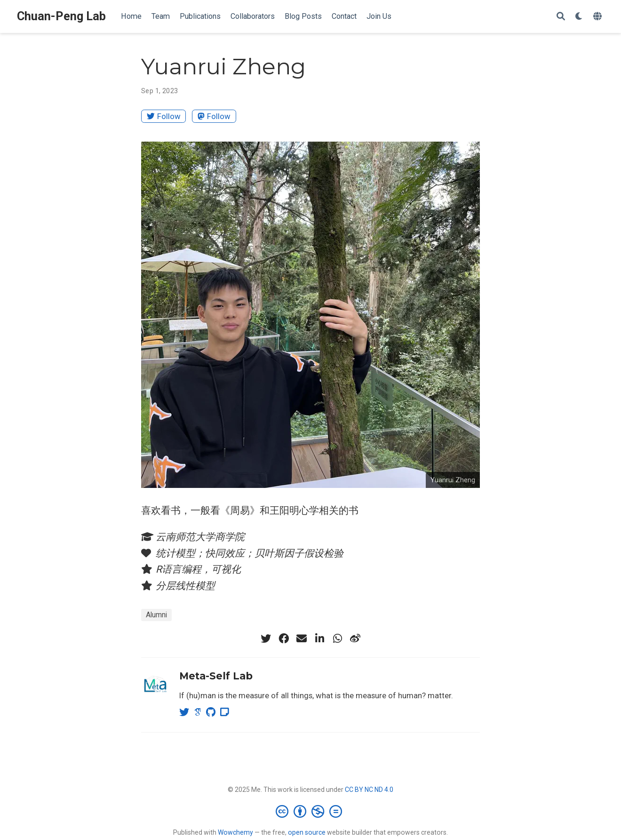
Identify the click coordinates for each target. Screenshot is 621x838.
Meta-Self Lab (216, 676)
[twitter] (266, 638)
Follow (164, 116)
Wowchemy (235, 832)
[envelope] (302, 638)
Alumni (156, 614)
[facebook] (284, 638)
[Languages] (598, 16)
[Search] (561, 16)
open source (307, 832)
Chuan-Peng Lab (61, 16)
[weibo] (355, 638)
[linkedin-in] (319, 638)
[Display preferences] (579, 16)
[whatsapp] (337, 638)
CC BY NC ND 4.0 (369, 789)
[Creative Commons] (311, 811)
